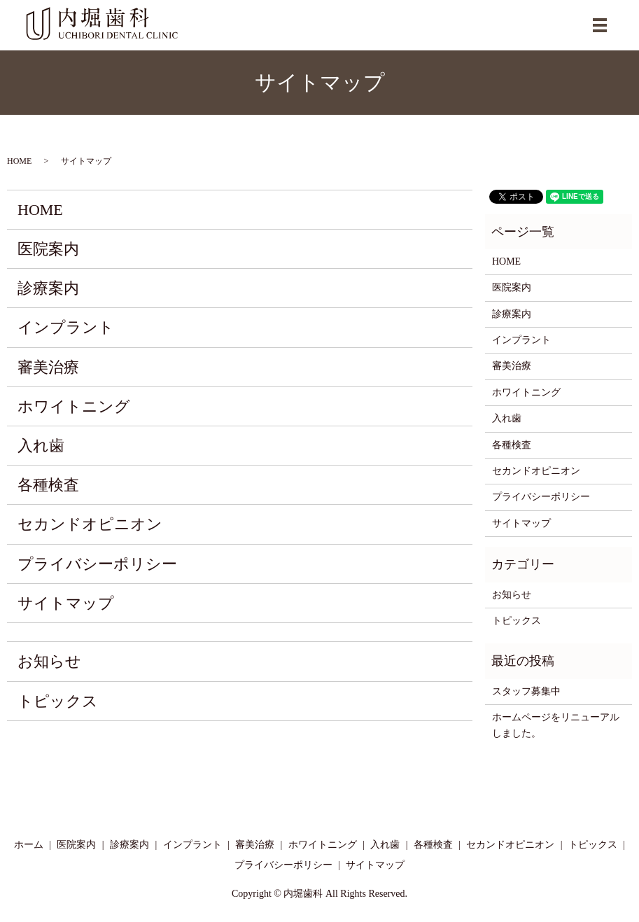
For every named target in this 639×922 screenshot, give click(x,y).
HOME (19, 161)
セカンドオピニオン (89, 524)
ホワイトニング (73, 406)
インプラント (65, 327)
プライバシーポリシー (97, 564)
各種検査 (48, 485)
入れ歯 (40, 445)
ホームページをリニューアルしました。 (555, 725)
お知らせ (49, 661)
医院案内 (48, 249)
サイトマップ (65, 603)
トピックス (57, 701)
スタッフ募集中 (526, 691)
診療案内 (48, 288)
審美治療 (48, 367)
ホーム (28, 844)
